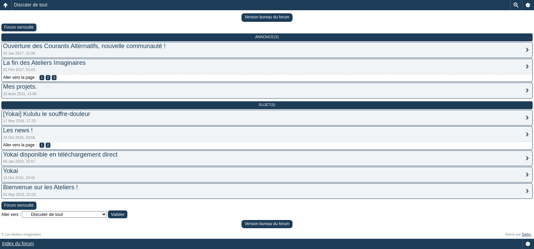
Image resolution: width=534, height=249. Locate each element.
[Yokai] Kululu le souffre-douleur (46, 114)
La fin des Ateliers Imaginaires (44, 62)
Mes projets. (20, 86)
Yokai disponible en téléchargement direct (60, 154)
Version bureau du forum (267, 17)
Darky (527, 234)
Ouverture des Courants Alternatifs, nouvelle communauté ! (84, 46)
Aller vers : (11, 214)
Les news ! (18, 130)
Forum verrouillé (19, 27)
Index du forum (18, 243)
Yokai (10, 170)
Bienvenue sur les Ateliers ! (40, 187)
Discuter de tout (30, 5)
